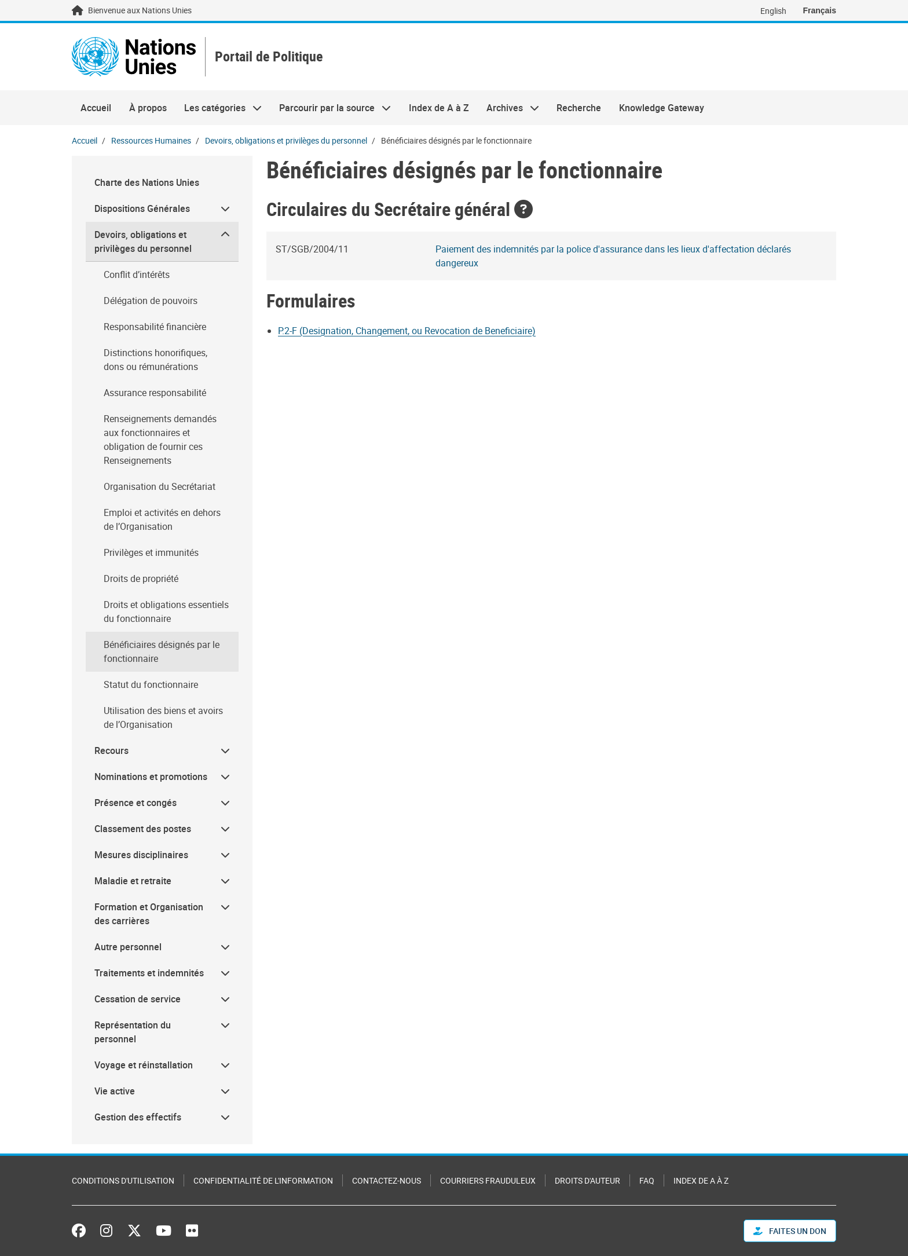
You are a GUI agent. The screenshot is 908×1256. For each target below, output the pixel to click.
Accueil (95, 107)
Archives (508, 107)
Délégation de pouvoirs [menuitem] (150, 300)
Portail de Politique (269, 57)
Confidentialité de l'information (263, 1180)
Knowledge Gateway (661, 107)
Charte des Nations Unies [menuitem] (146, 182)
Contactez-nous (386, 1180)
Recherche (578, 107)
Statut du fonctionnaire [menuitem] (151, 684)
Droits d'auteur (587, 1180)
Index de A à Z (439, 107)
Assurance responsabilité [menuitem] (155, 392)
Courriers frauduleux (488, 1180)
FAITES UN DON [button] (789, 1230)
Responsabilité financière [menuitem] (155, 326)
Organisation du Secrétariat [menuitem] (159, 486)
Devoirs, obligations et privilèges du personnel (286, 140)
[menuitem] (162, 209)
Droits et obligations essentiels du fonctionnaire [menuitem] (166, 611)
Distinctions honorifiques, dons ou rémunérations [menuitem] (155, 359)
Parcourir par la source (330, 107)
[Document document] (414, 330)
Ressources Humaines (151, 140)
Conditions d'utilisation (123, 1180)
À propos (148, 107)
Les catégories (218, 107)
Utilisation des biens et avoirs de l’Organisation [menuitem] (163, 717)
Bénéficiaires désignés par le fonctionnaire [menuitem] (161, 651)
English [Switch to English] (773, 10)
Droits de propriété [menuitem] (141, 578)
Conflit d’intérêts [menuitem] (137, 274)
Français (819, 10)
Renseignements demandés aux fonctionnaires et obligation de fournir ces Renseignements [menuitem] (160, 439)
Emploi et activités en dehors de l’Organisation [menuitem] (162, 519)
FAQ (646, 1180)
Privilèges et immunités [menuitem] (151, 552)
